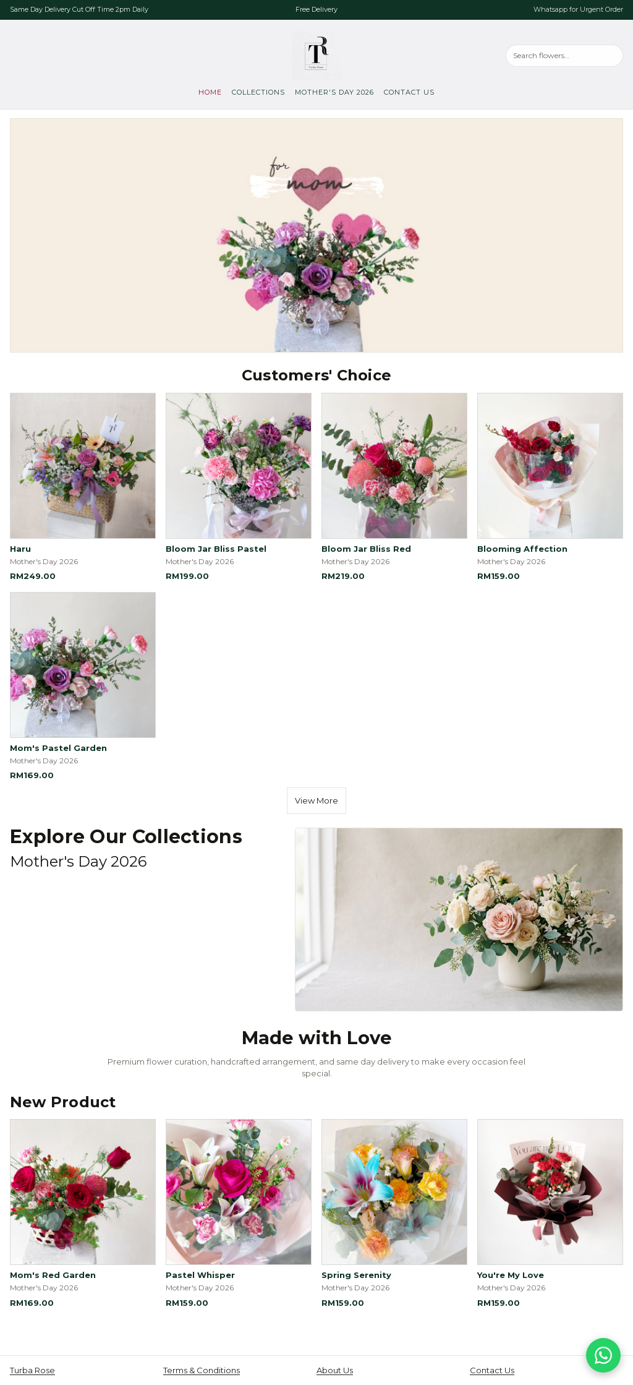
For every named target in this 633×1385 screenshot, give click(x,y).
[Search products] (564, 55)
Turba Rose (32, 1370)
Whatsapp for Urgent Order (578, 9)
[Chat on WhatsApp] (603, 1355)
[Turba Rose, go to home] (316, 55)
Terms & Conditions (201, 1370)
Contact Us (409, 92)
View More (316, 800)
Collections (258, 92)
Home (210, 92)
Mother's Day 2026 (334, 92)
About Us (334, 1370)
